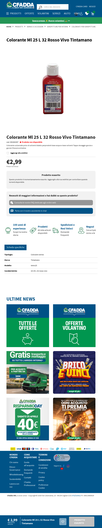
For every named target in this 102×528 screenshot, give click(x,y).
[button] (78, 13)
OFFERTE (29, 13)
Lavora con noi (14, 485)
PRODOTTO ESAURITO (79, 521)
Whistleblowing (16, 474)
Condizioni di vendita (43, 466)
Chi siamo (14, 462)
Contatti (27, 477)
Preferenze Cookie (43, 486)
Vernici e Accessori (35, 26)
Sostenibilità (15, 479)
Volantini (43, 13)
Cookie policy (42, 479)
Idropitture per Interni (57, 26)
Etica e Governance (15, 468)
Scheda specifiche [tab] (15, 247)
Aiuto (67, 13)
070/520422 (76, 495)
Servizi (56, 13)
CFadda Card (81, 6)
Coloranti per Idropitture (84, 26)
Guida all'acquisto (29, 464)
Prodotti (19, 26)
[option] (51, 89)
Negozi (92, 6)
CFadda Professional (29, 484)
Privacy (42, 472)
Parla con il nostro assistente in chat (28, 210)
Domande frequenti (28, 471)
